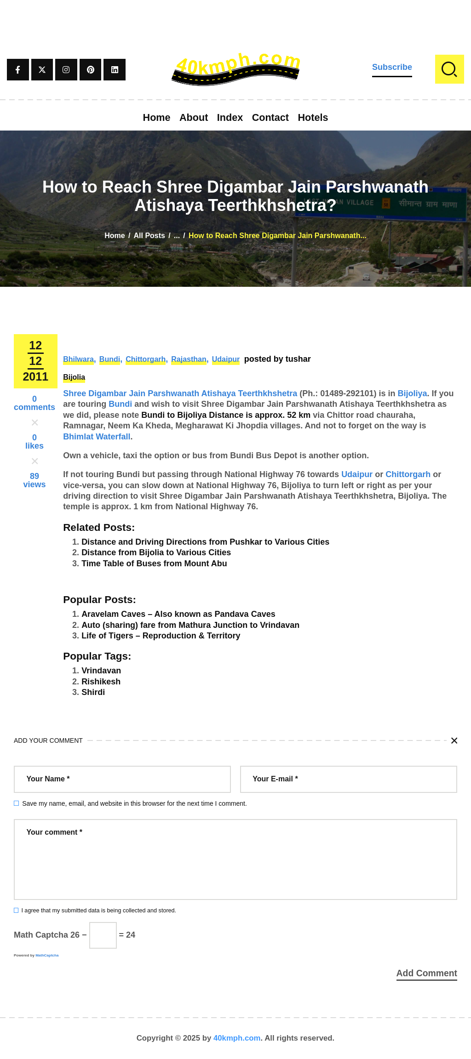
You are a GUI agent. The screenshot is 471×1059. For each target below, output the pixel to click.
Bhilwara (78, 359)
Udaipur (226, 359)
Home (114, 235)
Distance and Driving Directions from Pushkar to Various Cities (205, 542)
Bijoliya (412, 393)
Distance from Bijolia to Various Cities (156, 552)
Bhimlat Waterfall (96, 436)
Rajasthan (188, 359)
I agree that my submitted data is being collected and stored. (98, 910)
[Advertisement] (235, 20)
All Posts (149, 235)
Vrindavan (101, 670)
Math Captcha (41, 934)
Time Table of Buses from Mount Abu (154, 563)
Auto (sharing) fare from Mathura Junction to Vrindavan (190, 625)
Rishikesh (101, 681)
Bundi (109, 359)
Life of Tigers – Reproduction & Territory (160, 635)
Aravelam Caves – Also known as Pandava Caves (178, 614)
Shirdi (93, 692)
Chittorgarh (146, 359)
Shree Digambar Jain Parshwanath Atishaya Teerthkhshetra (180, 393)
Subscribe (392, 67)
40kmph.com (237, 1038)
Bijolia (74, 377)
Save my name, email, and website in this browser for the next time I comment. (134, 803)
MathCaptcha (46, 955)
